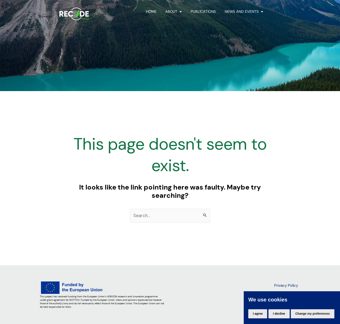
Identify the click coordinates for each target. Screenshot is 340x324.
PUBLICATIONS (203, 11)
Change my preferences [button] (312, 313)
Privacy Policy (286, 285)
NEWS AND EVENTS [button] (244, 12)
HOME (151, 11)
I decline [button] (279, 313)
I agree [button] (258, 313)
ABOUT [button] (173, 12)
